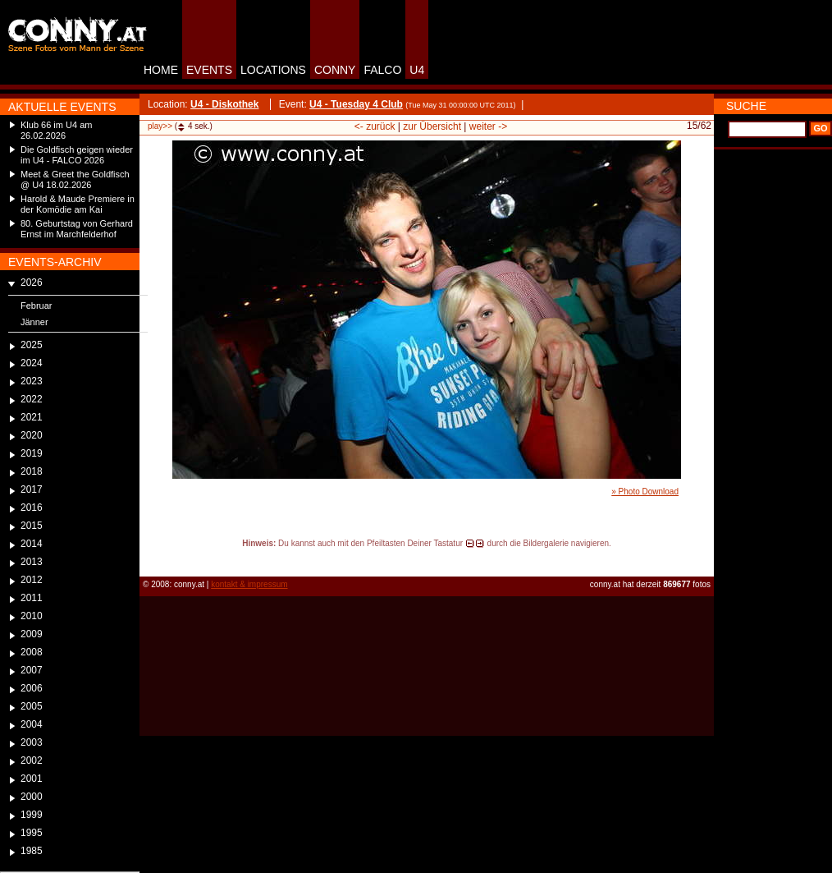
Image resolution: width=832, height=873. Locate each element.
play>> (160, 126)
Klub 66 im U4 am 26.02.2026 (56, 130)
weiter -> (488, 126)
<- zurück (374, 126)
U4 (416, 69)
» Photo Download (645, 491)
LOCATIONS (273, 69)
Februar (37, 305)
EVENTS (209, 69)
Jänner (34, 322)
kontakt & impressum (249, 584)
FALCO (382, 69)
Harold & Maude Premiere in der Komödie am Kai (78, 204)
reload (153, 558)
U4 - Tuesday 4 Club (356, 104)
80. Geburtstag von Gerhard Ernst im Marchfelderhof (77, 228)
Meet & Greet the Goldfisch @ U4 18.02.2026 (75, 179)
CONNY (335, 69)
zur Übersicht (432, 126)
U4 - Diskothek (224, 104)
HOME (161, 69)
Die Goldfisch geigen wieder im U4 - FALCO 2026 (77, 155)
